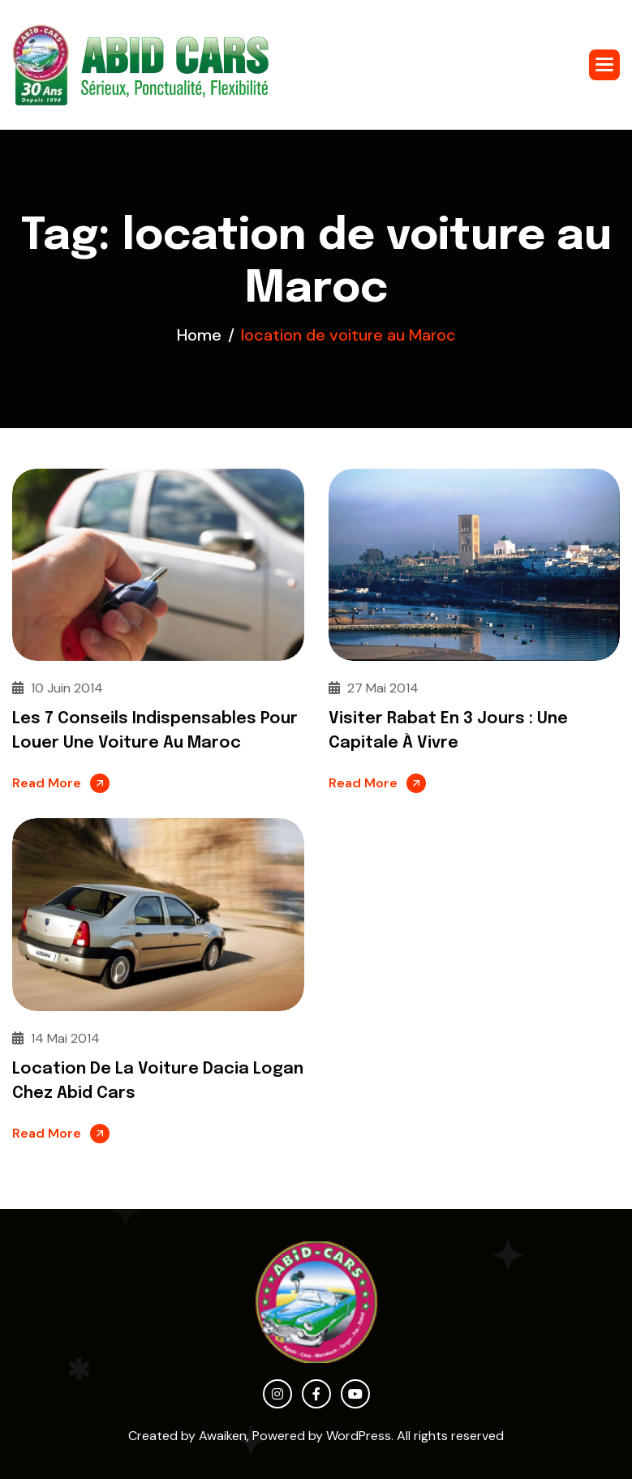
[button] (604, 64)
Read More (46, 782)
